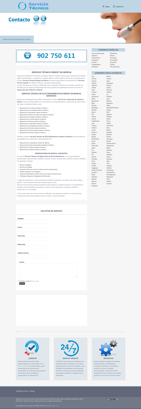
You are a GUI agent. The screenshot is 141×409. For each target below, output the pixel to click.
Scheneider (110, 146)
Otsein (109, 123)
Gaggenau (95, 168)
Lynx (108, 99)
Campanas (95, 60)
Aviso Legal (35, 281)
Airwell (94, 79)
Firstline (94, 159)
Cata (93, 123)
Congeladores (96, 64)
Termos (112, 64)
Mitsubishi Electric (113, 108)
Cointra (94, 126)
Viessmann (110, 170)
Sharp (108, 148)
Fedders (94, 152)
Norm (108, 121)
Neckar (109, 110)
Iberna (109, 76)
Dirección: (21, 244)
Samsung (109, 139)
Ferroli (94, 157)
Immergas (110, 83)
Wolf (108, 179)
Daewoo (94, 132)
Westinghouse (111, 175)
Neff (108, 112)
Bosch (94, 112)
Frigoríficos (113, 53)
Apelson (94, 85)
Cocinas (94, 62)
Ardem (94, 88)
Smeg (108, 152)
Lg (107, 94)
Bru (93, 114)
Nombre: (21, 219)
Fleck (93, 161)
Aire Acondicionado (98, 53)
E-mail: (20, 227)
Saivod (109, 137)
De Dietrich (95, 139)
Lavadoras (113, 58)
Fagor (93, 148)
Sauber (109, 141)
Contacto (118, 7)
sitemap (32, 391)
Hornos (112, 56)
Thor (108, 163)
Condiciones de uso (22, 391)
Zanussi (109, 184)
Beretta (94, 105)
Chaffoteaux (95, 121)
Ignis (108, 81)
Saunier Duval (111, 143)
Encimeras (95, 67)
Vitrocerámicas (115, 67)
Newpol (109, 117)
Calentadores (96, 58)
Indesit (109, 85)
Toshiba (109, 166)
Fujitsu (94, 166)
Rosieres (109, 134)
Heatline (94, 177)
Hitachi (94, 179)
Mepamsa (110, 103)
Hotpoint (94, 186)
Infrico (109, 88)
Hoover (94, 184)
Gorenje (94, 172)
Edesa (93, 143)
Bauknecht (95, 101)
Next (138, 29)
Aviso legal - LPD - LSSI (52, 406)
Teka (108, 161)
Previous (3, 29)
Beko (93, 103)
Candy (94, 117)
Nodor (109, 119)
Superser (109, 155)
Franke (94, 163)
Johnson (109, 90)
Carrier (94, 119)
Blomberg (95, 108)
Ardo (93, 90)
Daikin (94, 134)
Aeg (93, 76)
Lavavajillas (114, 60)
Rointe (109, 130)
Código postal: (23, 253)
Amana (94, 81)
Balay (93, 99)
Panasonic (110, 126)
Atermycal (95, 97)
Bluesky (94, 110)
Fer (93, 155)
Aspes (93, 94)
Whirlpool (110, 177)
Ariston (94, 92)
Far (93, 150)
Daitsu (94, 137)
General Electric (97, 170)
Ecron (93, 141)
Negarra (109, 114)
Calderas (94, 56)
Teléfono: (21, 236)
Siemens (109, 150)
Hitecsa (94, 181)
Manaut (109, 101)
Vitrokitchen (111, 172)
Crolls (93, 130)
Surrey (109, 157)
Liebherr (109, 97)
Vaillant (109, 168)
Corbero (94, 128)
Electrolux (95, 146)
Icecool (109, 79)
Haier (93, 175)
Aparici (94, 83)
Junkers (109, 92)
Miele (108, 105)
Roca (108, 128)
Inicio (106, 7)
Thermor (109, 159)
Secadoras (113, 62)
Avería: (22, 262)
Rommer (109, 132)
